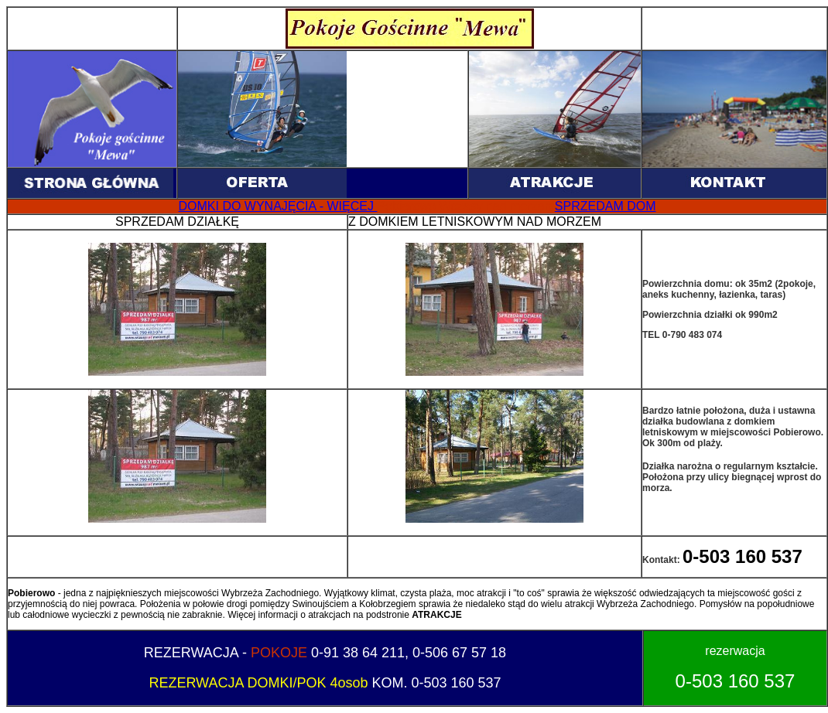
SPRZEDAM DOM (605, 206)
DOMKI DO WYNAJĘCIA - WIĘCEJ (278, 206)
